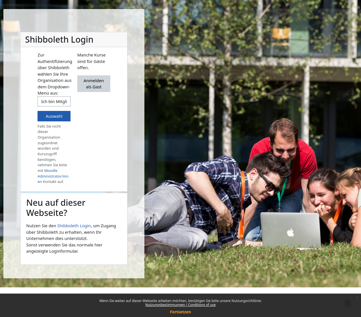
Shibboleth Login (74, 225)
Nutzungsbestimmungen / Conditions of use (180, 304)
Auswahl (54, 116)
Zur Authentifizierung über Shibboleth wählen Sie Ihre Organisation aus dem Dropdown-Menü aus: (55, 74)
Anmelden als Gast (93, 84)
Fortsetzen (180, 311)
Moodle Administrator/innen (53, 176)
